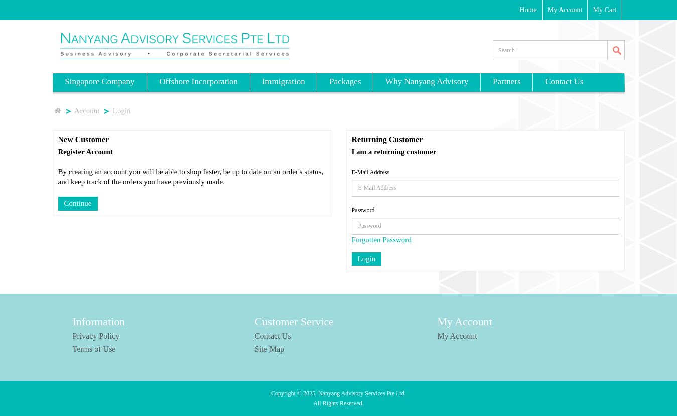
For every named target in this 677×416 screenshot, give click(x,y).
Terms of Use (94, 349)
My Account (565, 10)
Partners (507, 81)
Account (87, 111)
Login (121, 111)
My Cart (604, 10)
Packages (345, 81)
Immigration (283, 81)
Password (363, 210)
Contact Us (564, 81)
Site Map (269, 349)
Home (528, 10)
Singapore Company (99, 81)
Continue (78, 203)
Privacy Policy (96, 336)
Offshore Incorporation (198, 81)
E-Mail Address (371, 172)
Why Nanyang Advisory (426, 81)
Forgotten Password (382, 240)
